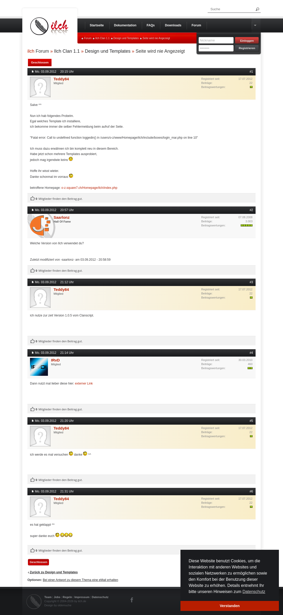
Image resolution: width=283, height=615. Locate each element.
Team (48, 597)
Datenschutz (100, 597)
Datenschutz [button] (253, 591)
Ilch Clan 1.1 (102, 38)
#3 (251, 282)
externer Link (84, 383)
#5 (251, 421)
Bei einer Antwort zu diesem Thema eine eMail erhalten (80, 580)
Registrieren (247, 48)
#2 (251, 210)
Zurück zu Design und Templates (54, 572)
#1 (251, 71)
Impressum (81, 597)
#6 (251, 491)
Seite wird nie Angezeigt (156, 38)
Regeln (67, 597)
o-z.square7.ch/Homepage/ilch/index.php (89, 188)
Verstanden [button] (230, 606)
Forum (88, 38)
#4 (251, 353)
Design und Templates (126, 38)
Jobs (57, 597)
